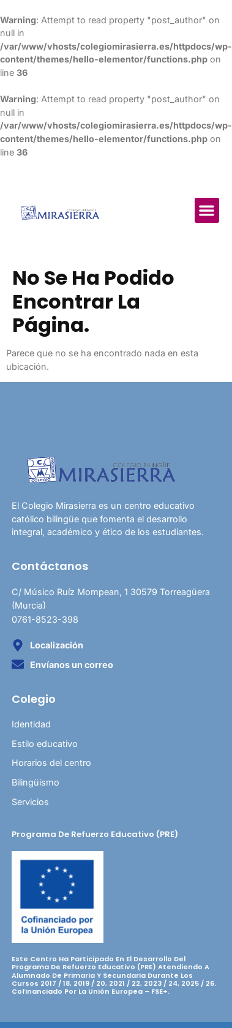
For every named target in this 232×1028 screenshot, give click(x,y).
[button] (207, 210)
